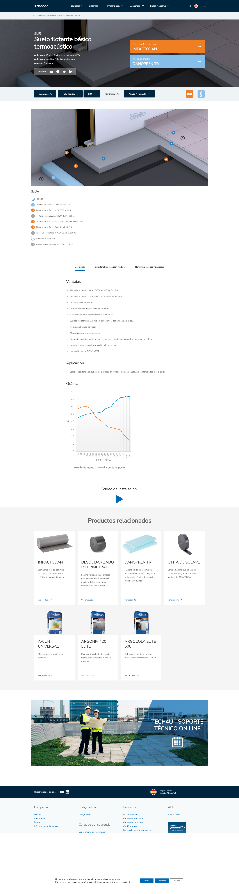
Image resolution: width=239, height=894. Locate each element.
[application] (121, 6)
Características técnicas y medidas (110, 268)
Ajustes (180, 881)
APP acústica (174, 815)
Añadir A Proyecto (138, 93)
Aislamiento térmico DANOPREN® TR (54, 204)
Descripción (78, 268)
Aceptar (143, 881)
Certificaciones (130, 827)
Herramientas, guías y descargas (150, 268)
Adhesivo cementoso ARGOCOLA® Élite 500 (57, 234)
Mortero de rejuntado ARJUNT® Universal (55, 246)
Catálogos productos (133, 819)
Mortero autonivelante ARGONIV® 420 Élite (57, 216)
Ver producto (46, 601)
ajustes (123, 882)
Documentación (130, 815)
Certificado (110, 93)
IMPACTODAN (50, 564)
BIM (90, 93)
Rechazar (162, 881)
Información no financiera (46, 827)
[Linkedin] (72, 793)
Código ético (85, 815)
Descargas (43, 93)
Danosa (37, 815)
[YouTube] (62, 793)
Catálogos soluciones (133, 823)
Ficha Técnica (68, 93)
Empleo (37, 823)
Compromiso (40, 819)
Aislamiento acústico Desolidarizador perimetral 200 (60, 222)
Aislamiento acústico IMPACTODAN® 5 (54, 210)
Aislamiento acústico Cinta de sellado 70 (55, 228)
